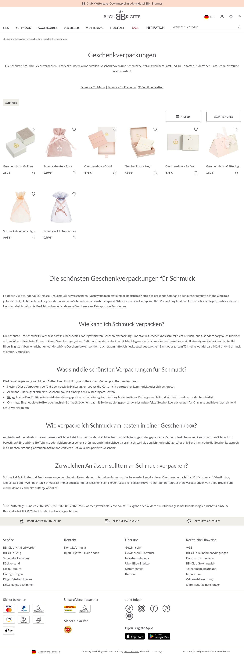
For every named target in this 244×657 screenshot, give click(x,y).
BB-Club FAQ (12, 552)
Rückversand (11, 563)
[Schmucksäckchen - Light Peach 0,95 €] (20, 216)
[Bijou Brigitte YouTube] (129, 616)
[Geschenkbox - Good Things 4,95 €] (101, 151)
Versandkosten (131, 651)
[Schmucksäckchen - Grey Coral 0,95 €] (61, 216)
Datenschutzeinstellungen (203, 584)
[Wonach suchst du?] (206, 26)
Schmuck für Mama (93, 87)
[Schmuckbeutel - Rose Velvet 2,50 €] (61, 151)
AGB (189, 547)
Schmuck (23, 27)
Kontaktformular (75, 547)
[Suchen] (239, 27)
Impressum (193, 574)
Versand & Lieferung (16, 558)
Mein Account (12, 568)
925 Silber (71, 27)
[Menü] (183, 116)
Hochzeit (118, 27)
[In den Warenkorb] (33, 172)
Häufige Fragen (13, 574)
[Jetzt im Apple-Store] (135, 636)
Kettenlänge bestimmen (18, 584)
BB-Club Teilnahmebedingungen (207, 552)
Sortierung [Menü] (223, 116)
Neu (6, 27)
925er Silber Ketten (150, 87)
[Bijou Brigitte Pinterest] (166, 608)
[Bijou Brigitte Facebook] (154, 608)
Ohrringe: (13, 402)
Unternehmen (134, 568)
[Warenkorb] (239, 16)
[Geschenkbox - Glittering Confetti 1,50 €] (223, 151)
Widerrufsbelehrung (199, 579)
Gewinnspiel (133, 547)
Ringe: (11, 397)
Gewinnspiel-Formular (139, 552)
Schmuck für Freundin (122, 87)
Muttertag (95, 27)
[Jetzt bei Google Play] (159, 636)
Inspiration (155, 27)
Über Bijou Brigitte (137, 563)
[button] (221, 16)
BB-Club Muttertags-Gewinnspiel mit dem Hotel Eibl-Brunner (122, 3)
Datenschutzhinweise (200, 558)
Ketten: (12, 386)
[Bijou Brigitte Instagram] (141, 608)
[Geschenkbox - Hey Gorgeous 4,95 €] (142, 151)
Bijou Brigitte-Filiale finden (81, 552)
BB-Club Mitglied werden (19, 547)
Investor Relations (137, 558)
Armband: (13, 391)
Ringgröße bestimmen (17, 579)
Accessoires (47, 27)
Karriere (130, 574)
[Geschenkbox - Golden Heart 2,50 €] (20, 151)
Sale (135, 27)
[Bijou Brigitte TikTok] (129, 608)
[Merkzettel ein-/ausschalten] (33, 129)
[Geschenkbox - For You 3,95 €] (182, 151)
